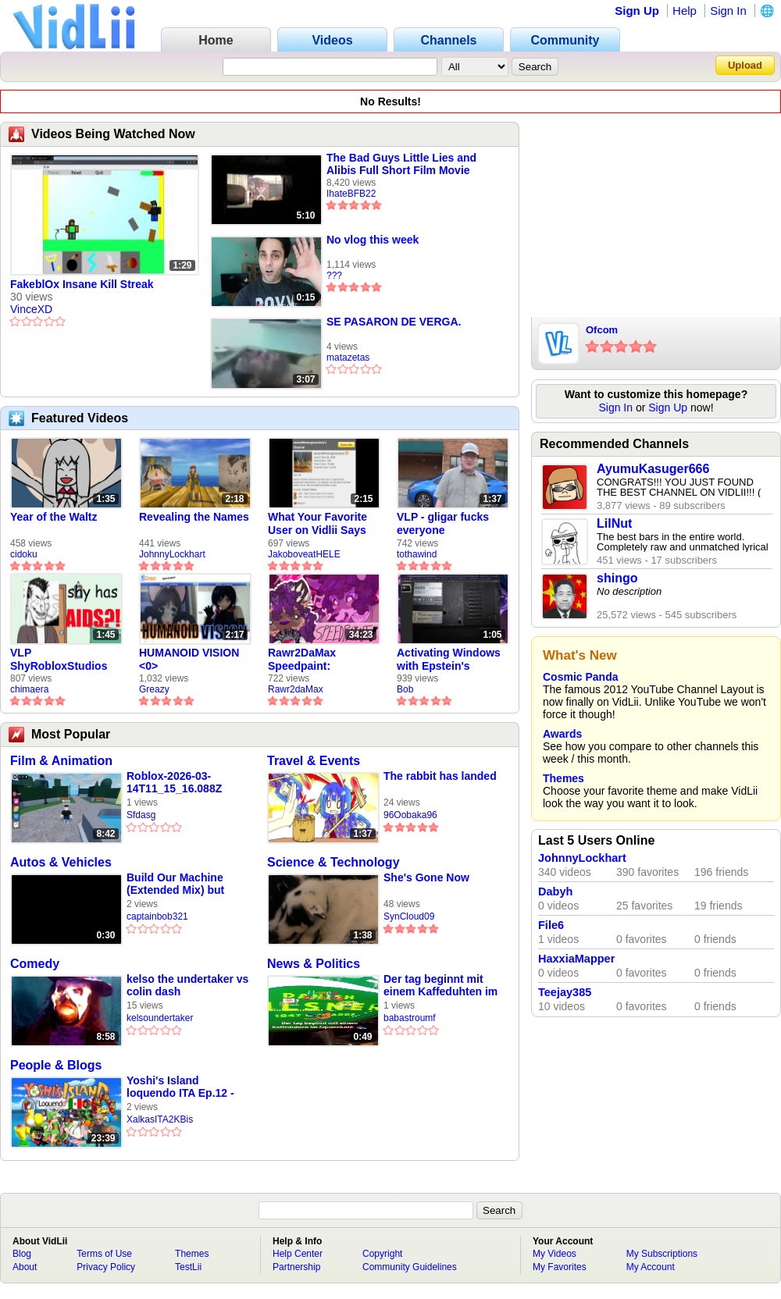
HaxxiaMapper (576, 958)
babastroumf (409, 1018)
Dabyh (555, 891)
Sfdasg (141, 815)
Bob (405, 689)
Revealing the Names (194, 517)
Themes (563, 778)
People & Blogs (56, 1065)
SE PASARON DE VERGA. (393, 321)
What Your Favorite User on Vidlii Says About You (317, 524)
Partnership (296, 1267)
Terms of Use (104, 1253)
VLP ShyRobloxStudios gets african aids (58, 659)
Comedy (34, 963)
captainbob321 (157, 916)
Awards (562, 734)
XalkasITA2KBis (160, 1119)
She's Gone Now (426, 877)
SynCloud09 (408, 916)
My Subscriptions (661, 1253)
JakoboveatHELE (304, 554)
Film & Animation (61, 760)
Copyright (382, 1253)
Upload (745, 65)
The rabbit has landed (440, 776)
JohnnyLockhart (172, 554)
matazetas (347, 357)
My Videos (554, 1253)
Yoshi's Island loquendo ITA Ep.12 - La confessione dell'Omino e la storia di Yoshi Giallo (188, 1087)
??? (334, 275)
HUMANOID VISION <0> (189, 659)
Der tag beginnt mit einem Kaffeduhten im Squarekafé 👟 (440, 985)
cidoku (23, 554)
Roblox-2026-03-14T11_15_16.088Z (174, 782)
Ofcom (602, 330)
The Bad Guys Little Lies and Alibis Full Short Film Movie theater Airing (401, 163)
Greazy (154, 689)
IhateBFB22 (351, 193)
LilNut (614, 523)
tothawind (417, 554)
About (24, 1267)
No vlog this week (372, 239)
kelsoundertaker (160, 1018)
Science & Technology (333, 862)
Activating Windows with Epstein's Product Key (449, 659)
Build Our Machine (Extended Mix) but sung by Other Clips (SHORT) (178, 884)
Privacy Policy (106, 1267)
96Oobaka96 (410, 815)
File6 (551, 925)
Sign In (728, 10)
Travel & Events (313, 760)
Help (684, 10)
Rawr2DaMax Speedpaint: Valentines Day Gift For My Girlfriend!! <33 (317, 659)
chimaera (29, 689)
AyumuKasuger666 (653, 468)
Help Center (298, 1253)
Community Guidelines (409, 1267)
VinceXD (31, 309)
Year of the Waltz (54, 517)
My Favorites (560, 1267)
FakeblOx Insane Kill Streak (82, 284)
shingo (617, 578)
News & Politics (313, 963)
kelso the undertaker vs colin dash (187, 985)
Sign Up (637, 10)
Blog (21, 1253)
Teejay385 (564, 992)
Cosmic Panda (580, 677)
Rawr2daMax (295, 689)
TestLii (188, 1267)
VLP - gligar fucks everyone (443, 523)
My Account (650, 1267)
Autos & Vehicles (61, 862)
